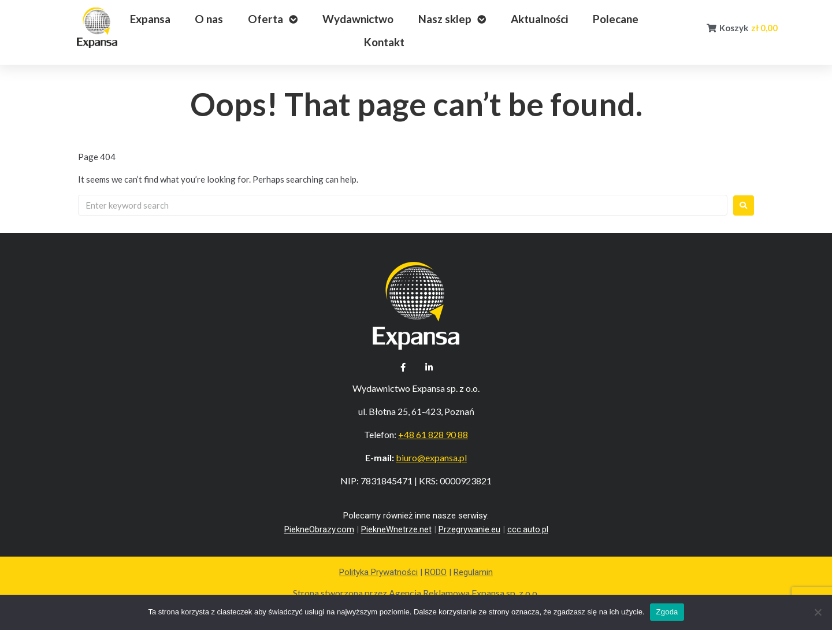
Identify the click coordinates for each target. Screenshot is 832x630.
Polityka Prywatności (378, 572)
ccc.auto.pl (527, 529)
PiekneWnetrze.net (396, 529)
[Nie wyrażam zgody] (817, 612)
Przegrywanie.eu (469, 529)
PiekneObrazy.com (319, 529)
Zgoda (667, 611)
